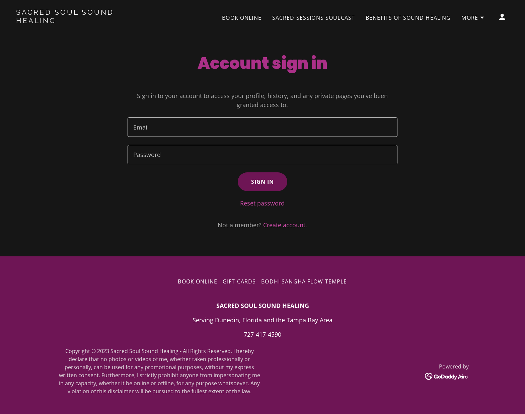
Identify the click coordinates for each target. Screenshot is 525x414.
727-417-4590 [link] (262, 334)
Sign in (262, 181)
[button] (473, 18)
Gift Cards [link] (239, 281)
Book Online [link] (241, 17)
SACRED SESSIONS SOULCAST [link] (313, 17)
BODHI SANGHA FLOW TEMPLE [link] (304, 281)
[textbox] (262, 127)
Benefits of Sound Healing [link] (408, 17)
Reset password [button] (262, 203)
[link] (85, 21)
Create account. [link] (285, 225)
